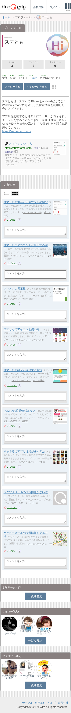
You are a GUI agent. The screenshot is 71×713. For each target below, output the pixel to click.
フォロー (12, 64)
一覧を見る (35, 596)
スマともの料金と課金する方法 (23, 370)
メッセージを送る (37, 86)
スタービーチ (9, 633)
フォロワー (33, 64)
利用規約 (40, 702)
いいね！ (12, 219)
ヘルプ (51, 702)
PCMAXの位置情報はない (19, 410)
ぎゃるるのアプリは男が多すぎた (24, 451)
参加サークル (55, 64)
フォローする (12, 86)
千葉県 (33, 78)
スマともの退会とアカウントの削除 (26, 202)
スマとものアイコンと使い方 (21, 329)
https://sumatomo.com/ (16, 131)
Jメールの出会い (27, 677)
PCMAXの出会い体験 (9, 677)
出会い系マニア (27, 632)
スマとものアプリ (32, 212)
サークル (27, 702)
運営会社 (63, 702)
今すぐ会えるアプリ (44, 677)
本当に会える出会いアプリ (44, 632)
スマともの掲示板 (15, 288)
